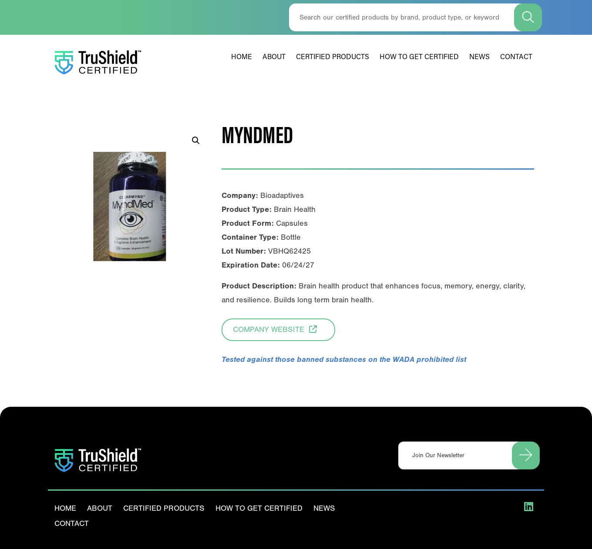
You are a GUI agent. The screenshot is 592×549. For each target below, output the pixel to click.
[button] (196, 140)
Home (241, 57)
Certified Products (332, 57)
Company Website (278, 328)
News (479, 57)
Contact (516, 57)
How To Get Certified (419, 57)
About (274, 57)
